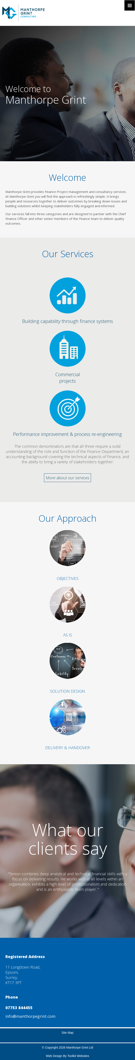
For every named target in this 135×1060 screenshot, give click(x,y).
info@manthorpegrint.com (30, 1016)
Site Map (67, 1032)
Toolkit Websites (78, 1056)
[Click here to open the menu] (129, 5)
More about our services (67, 477)
